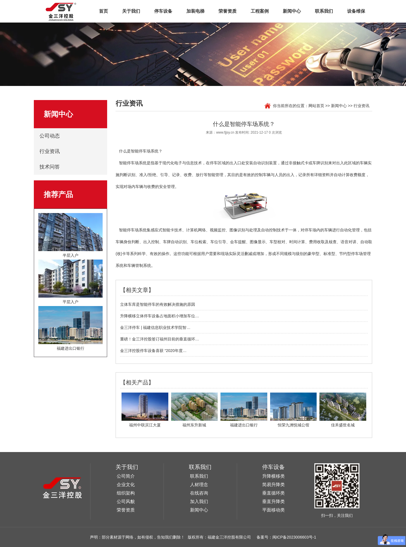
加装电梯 (195, 11)
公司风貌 (126, 501)
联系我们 (324, 11)
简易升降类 (273, 484)
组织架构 (126, 493)
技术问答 (49, 167)
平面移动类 (273, 510)
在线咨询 (199, 493)
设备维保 (356, 11)
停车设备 (163, 11)
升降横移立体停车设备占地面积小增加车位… (159, 316)
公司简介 (126, 476)
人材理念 (199, 484)
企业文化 (126, 484)
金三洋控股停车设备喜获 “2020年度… (153, 350)
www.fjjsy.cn (225, 132)
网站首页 (316, 105)
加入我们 (199, 501)
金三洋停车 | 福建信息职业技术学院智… (155, 327)
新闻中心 (292, 11)
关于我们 (131, 11)
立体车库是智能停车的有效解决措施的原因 (157, 304)
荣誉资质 (228, 11)
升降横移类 (273, 476)
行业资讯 (49, 151)
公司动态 (49, 136)
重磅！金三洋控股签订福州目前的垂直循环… (159, 339)
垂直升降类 (273, 501)
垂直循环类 (273, 493)
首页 (103, 11)
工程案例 (260, 11)
